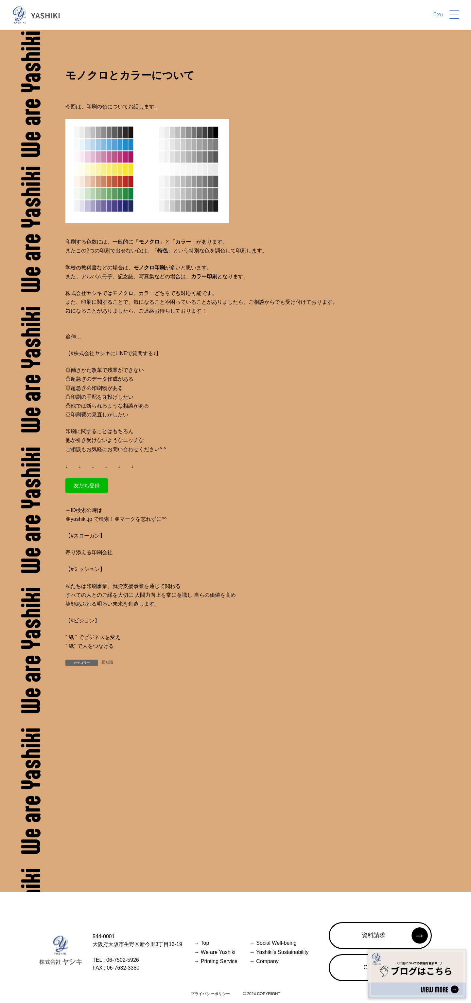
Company (264, 961)
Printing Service (215, 961)
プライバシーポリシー (210, 994)
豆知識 (107, 662)
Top (201, 943)
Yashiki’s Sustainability (279, 952)
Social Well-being (273, 943)
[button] (86, 485)
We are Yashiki (214, 952)
